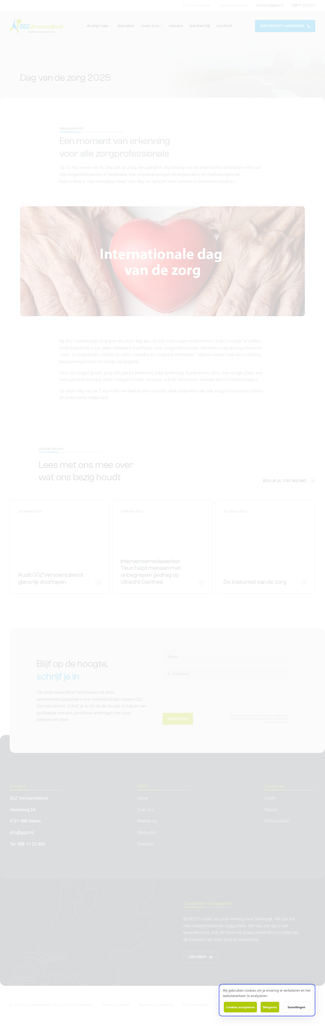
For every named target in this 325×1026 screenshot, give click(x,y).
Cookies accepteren (240, 1007)
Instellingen (296, 1007)
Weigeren (270, 1007)
